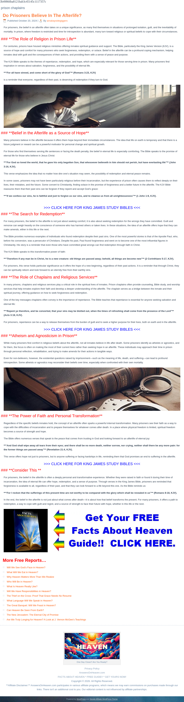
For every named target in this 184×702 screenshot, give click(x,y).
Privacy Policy (92, 668)
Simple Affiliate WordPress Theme (104, 699)
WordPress (81, 699)
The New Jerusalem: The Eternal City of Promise (33, 614)
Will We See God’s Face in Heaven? (26, 567)
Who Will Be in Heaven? (20, 581)
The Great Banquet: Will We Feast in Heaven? (31, 605)
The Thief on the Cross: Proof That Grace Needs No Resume (39, 595)
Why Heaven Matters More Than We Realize (30, 576)
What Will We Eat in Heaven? (22, 572)
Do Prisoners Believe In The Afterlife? (42, 15)
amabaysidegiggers (57, 20)
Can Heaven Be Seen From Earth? (25, 610)
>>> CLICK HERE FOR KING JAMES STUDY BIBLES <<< (92, 329)
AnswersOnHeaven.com (92, 672)
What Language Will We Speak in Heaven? (30, 600)
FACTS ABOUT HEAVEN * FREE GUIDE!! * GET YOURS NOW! (92, 676)
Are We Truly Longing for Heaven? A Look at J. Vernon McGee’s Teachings (46, 619)
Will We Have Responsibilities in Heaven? (29, 591)
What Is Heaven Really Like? (22, 586)
